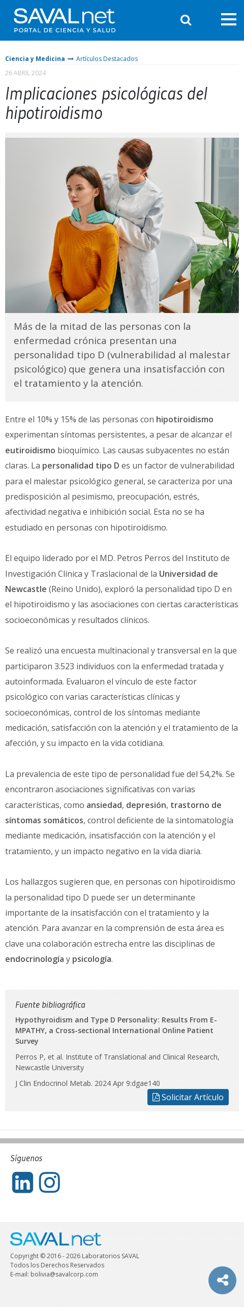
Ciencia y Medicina (35, 58)
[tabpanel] (122, 225)
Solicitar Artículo (188, 1097)
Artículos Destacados (107, 58)
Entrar (206, 20)
